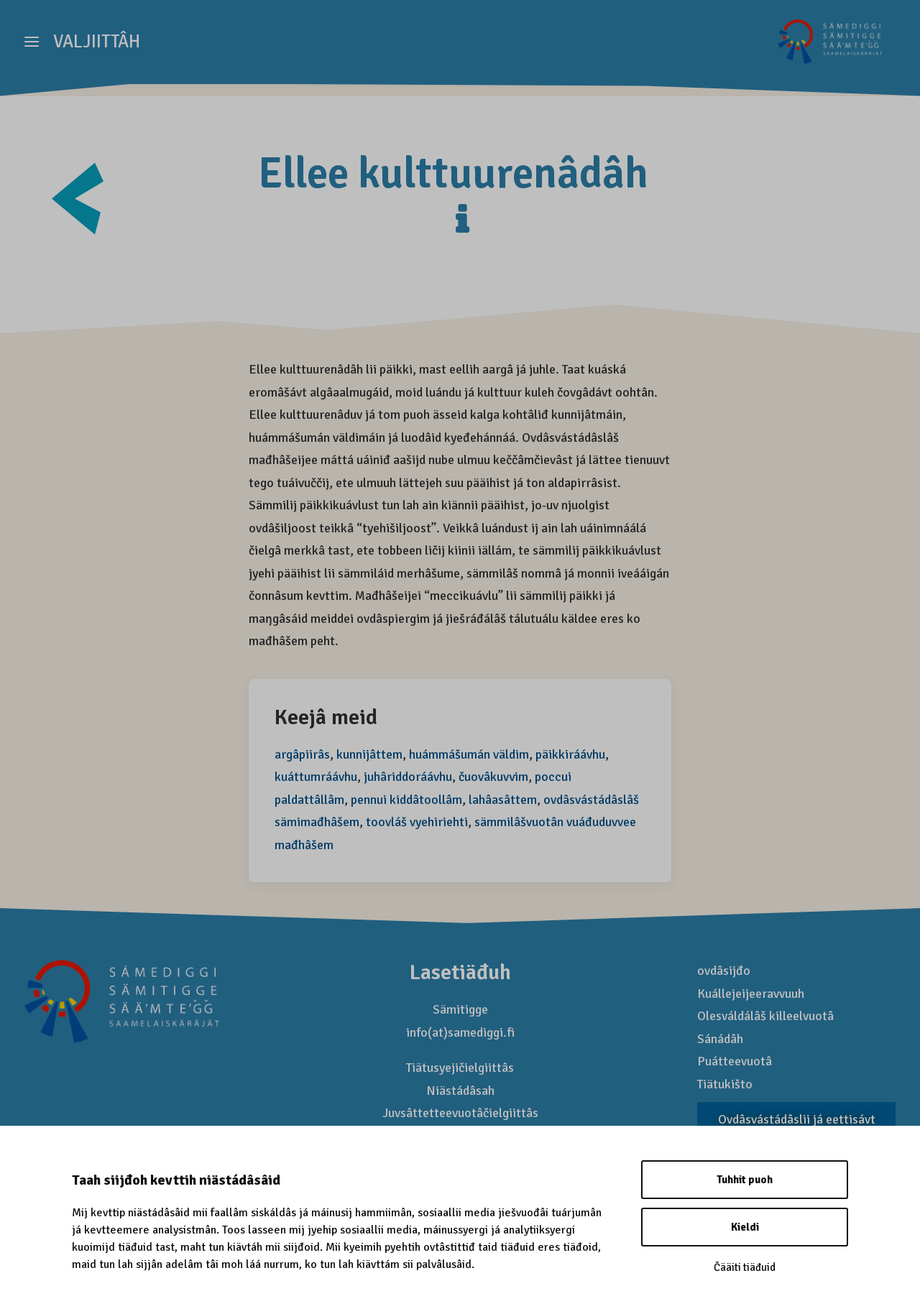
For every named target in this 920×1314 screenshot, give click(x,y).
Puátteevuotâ (734, 1062)
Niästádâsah (460, 1091)
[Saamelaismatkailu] (827, 48)
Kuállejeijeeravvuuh (750, 994)
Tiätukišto (725, 1085)
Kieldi (745, 1227)
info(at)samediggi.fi (460, 1033)
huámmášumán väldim (469, 755)
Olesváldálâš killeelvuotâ (765, 1016)
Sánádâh (720, 1039)
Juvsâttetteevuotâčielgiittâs (460, 1113)
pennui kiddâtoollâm (406, 800)
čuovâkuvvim (493, 777)
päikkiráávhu (570, 755)
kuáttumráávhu (316, 777)
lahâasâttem (503, 800)
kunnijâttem (369, 755)
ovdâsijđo (723, 971)
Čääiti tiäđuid (745, 1267)
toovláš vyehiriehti (417, 822)
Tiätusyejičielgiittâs (460, 1068)
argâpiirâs (302, 755)
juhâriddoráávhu (408, 777)
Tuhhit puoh (745, 1179)
